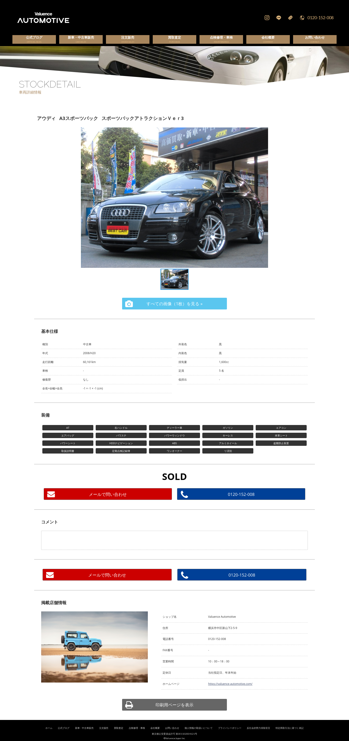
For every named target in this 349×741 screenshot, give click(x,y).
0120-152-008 (320, 17)
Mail (290, 17)
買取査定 (118, 733)
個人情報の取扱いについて (199, 733)
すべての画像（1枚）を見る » (174, 309)
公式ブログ (63, 733)
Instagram (266, 17)
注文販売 (104, 733)
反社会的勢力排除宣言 (258, 733)
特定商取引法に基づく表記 (290, 733)
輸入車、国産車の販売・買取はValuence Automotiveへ (114, 17)
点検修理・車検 (137, 733)
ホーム (48, 733)
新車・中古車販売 (84, 733)
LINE (278, 17)
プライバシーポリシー (229, 733)
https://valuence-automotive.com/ (230, 689)
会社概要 (155, 733)
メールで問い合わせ (108, 499)
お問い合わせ (172, 733)
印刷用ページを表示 (174, 710)
